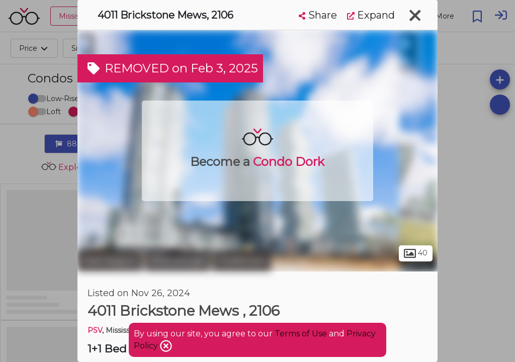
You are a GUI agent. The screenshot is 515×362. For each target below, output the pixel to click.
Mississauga (177, 260)
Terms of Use (301, 333)
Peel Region (109, 260)
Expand (371, 15)
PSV (95, 330)
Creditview (241, 260)
